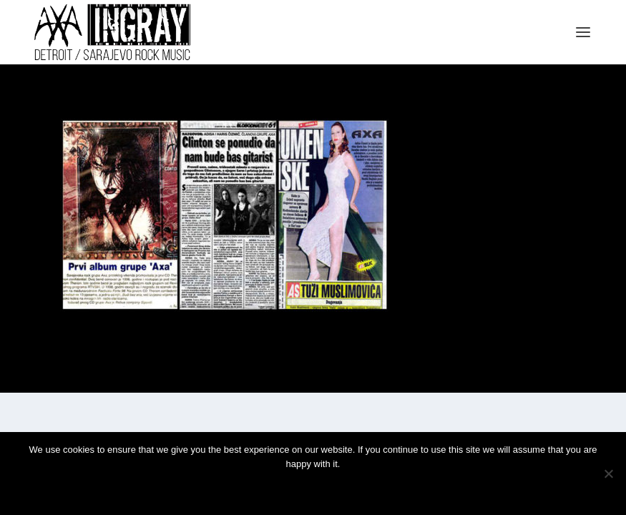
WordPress (189, 376)
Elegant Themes (100, 376)
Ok (262, 488)
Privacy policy (332, 488)
